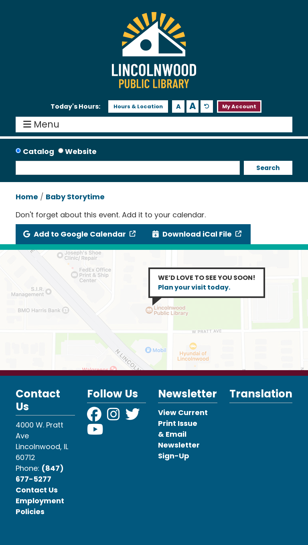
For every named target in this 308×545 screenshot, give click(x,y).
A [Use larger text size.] (192, 106)
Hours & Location (138, 106)
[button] (75, 106)
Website (81, 151)
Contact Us (37, 490)
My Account (239, 106)
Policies (30, 512)
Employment (40, 501)
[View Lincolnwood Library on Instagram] (114, 417)
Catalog (38, 151)
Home (27, 197)
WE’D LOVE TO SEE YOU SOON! (206, 282)
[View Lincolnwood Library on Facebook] (95, 417)
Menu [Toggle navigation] (43, 125)
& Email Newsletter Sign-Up (179, 445)
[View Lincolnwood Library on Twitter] (134, 417)
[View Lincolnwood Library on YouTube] (95, 432)
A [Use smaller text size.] (178, 106)
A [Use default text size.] (207, 106)
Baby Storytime (75, 197)
